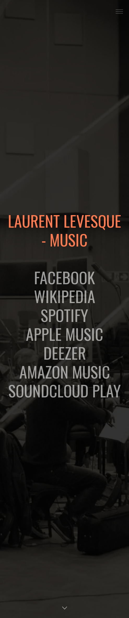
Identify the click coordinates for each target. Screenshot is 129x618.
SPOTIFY (64, 314)
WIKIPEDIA (64, 296)
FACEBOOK (64, 277)
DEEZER (64, 352)
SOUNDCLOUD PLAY (64, 390)
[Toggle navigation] (119, 11)
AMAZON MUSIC (64, 371)
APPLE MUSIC (64, 333)
